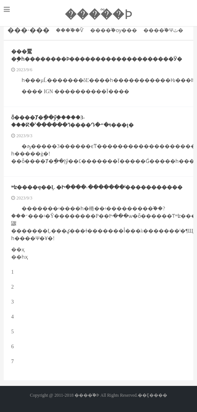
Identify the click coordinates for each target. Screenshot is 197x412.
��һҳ (19, 257)
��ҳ (18, 249)
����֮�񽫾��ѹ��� (113, 30)
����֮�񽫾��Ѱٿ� (163, 30)
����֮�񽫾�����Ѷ (69, 30)
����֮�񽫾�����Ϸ (99, 14)
